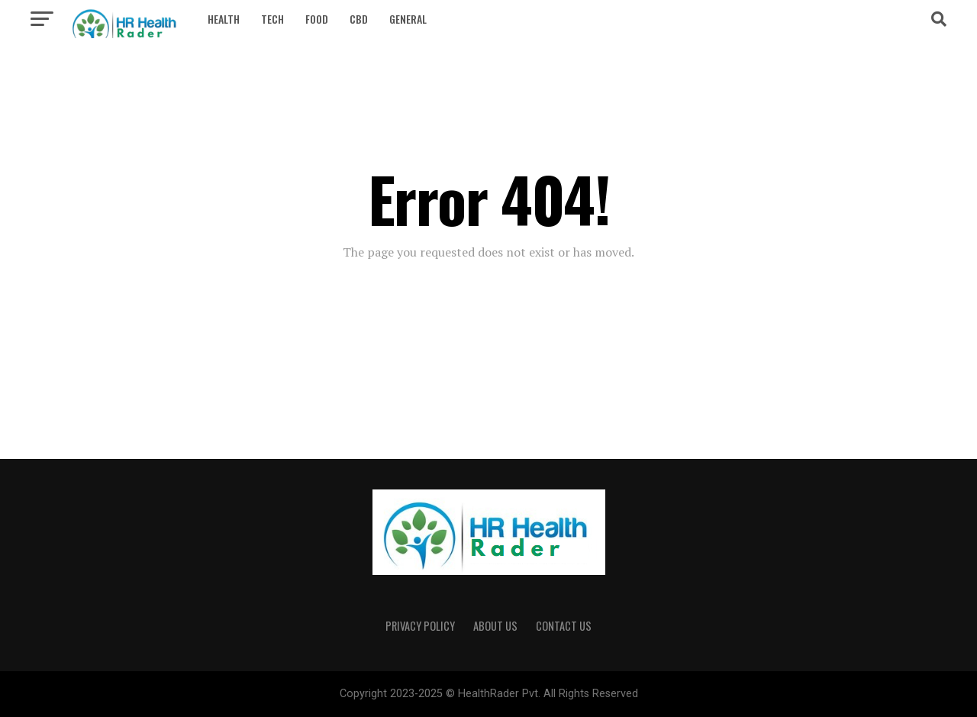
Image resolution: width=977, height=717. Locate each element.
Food (316, 19)
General (408, 19)
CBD (359, 19)
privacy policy (420, 626)
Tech (272, 19)
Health (224, 19)
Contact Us (564, 626)
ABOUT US (495, 626)
